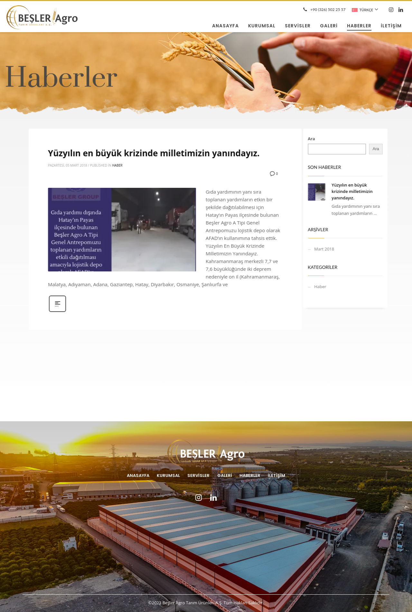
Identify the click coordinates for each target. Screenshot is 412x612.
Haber (164, 165)
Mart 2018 (309, 249)
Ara (296, 139)
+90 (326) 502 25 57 (327, 9)
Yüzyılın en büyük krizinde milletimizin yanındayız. (200, 153)
